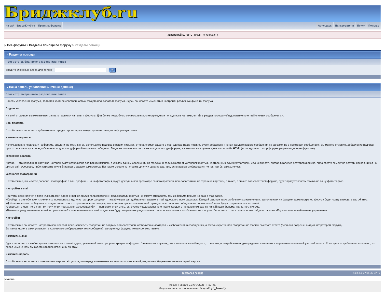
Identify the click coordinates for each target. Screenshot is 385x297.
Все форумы (16, 45)
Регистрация (209, 34)
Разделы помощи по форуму (50, 45)
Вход (197, 34)
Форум (173, 284)
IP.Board (183, 284)
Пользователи (344, 25)
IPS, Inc (210, 284)
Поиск (361, 25)
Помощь (373, 25)
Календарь (324, 25)
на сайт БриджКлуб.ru (20, 25)
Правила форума (49, 25)
